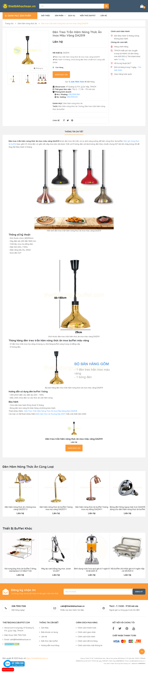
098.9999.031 (8, 669)
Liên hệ (103, 15)
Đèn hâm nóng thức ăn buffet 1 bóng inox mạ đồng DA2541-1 (91, 508)
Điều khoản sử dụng (49, 632)
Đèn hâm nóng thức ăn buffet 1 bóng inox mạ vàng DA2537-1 (56, 508)
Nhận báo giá (61, 75)
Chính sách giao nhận (87, 632)
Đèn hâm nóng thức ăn (27, 23)
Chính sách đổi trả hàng (87, 641)
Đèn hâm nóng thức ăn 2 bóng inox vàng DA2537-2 (20, 508)
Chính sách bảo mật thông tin (90, 645)
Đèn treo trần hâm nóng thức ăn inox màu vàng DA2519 (64, 23)
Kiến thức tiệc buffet (49, 641)
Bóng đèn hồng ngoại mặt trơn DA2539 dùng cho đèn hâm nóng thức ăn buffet (127, 508)
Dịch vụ (71, 15)
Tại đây (121, 59)
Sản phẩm (59, 15)
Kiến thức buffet (87, 15)
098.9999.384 (74, 94)
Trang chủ (9, 23)
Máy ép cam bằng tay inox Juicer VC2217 (56, 570)
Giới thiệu (45, 15)
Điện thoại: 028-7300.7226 (15, 635)
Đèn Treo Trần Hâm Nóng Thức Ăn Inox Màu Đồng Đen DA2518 (50, 411)
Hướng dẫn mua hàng (50, 645)
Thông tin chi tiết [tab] (74, 131)
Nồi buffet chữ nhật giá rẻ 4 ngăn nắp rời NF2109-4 (127, 570)
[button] (106, 6)
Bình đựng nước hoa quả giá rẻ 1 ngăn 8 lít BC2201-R (92, 570)
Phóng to (38, 68)
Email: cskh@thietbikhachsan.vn (17, 639)
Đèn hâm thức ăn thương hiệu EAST (51, 414)
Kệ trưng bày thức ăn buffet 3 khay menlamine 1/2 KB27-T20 (20, 570)
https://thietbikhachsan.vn (37, 658)
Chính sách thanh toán (87, 628)
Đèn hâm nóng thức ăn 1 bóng (71, 106)
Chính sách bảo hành (86, 636)
